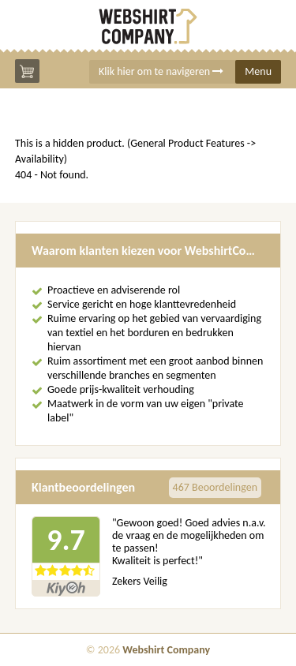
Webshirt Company (166, 650)
